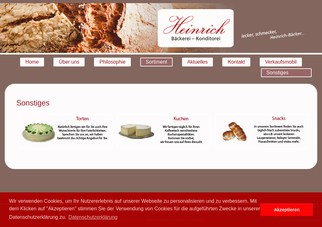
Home (32, 62)
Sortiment (156, 62)
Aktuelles (197, 62)
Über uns (69, 62)
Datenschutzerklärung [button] (93, 217)
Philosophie (112, 62)
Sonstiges (277, 72)
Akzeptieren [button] (287, 209)
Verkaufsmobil (281, 62)
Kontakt (236, 62)
